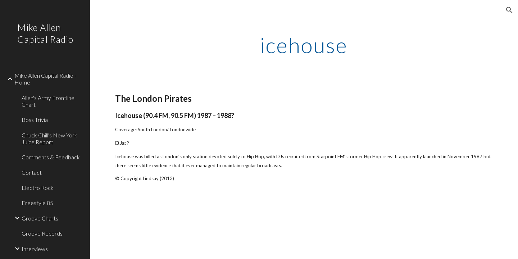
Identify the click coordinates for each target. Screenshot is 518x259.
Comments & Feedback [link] (51, 157)
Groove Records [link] (42, 233)
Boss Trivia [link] (35, 119)
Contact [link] (32, 172)
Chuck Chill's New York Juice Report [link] (49, 138)
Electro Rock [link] (38, 187)
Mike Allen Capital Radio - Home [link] (45, 79)
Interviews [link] (35, 248)
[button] (509, 10)
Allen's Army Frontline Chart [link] (48, 101)
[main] (304, 45)
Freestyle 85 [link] (37, 202)
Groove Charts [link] (40, 218)
